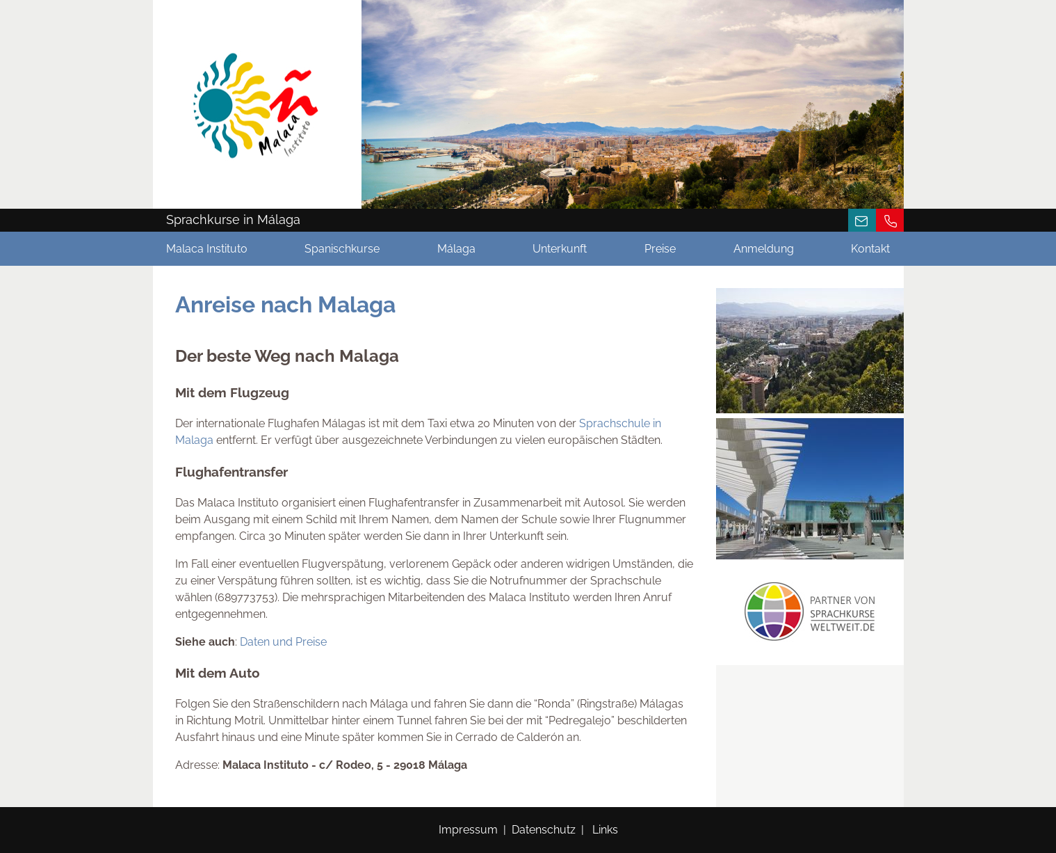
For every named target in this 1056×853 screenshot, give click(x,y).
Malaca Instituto (206, 248)
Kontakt (870, 248)
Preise (660, 248)
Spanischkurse (342, 248)
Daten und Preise (283, 641)
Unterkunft (560, 248)
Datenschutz (544, 829)
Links (605, 829)
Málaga (456, 248)
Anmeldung (763, 248)
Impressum (468, 829)
